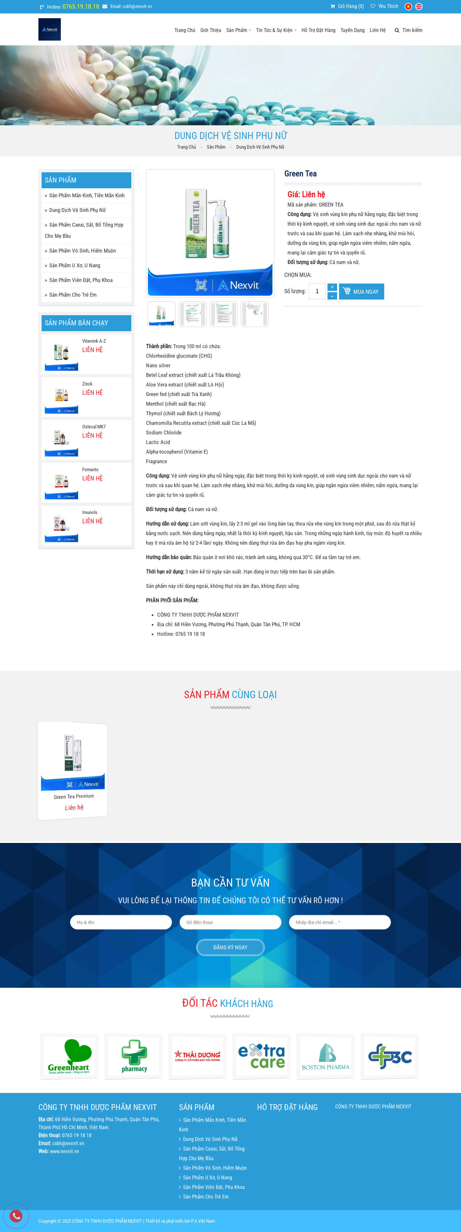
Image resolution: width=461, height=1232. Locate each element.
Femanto (90, 469)
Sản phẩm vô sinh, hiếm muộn (80, 250)
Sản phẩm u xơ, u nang (72, 265)
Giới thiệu (210, 30)
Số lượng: (295, 291)
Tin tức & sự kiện (276, 30)
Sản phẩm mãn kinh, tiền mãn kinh (85, 195)
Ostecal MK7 (94, 427)
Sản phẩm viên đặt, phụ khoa (79, 280)
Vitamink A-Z (94, 341)
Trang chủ (184, 30)
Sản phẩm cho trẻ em (71, 295)
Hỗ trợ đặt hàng (319, 30)
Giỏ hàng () (351, 6)
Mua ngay (365, 291)
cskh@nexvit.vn (137, 6)
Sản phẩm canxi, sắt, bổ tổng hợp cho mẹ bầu (84, 230)
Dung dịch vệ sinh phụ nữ (260, 147)
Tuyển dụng (353, 30)
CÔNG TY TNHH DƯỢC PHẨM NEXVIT (373, 1169)
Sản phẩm (238, 30)
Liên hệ (378, 30)
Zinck (87, 384)
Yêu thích (388, 6)
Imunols (89, 512)
